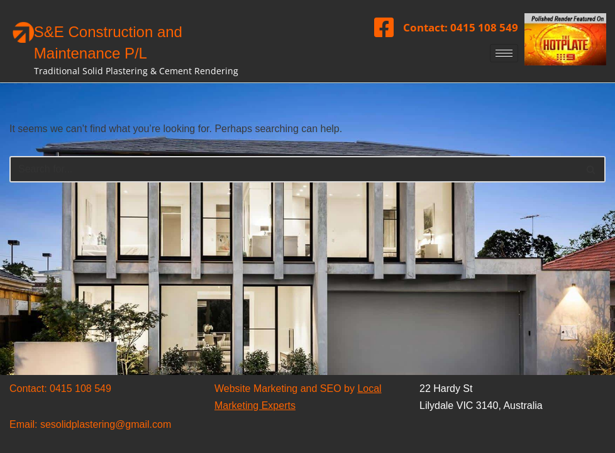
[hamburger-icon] (504, 53)
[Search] (293, 169)
